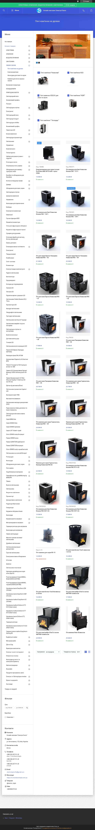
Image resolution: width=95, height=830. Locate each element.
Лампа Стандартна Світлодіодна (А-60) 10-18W (16, 366)
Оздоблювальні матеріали (14, 472)
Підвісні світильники (12, 273)
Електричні (9, 111)
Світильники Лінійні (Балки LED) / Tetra (16, 300)
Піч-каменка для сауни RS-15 (45, 552)
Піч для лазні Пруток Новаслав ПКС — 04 (47, 338)
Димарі (8, 184)
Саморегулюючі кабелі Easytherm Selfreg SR (16, 632)
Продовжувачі (10, 280)
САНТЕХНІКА (10, 61)
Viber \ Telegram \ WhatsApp (13, 818)
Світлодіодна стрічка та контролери (13, 330)
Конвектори (10, 265)
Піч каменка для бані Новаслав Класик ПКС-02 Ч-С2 (46, 510)
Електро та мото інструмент (15, 652)
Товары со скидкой (11, 689)
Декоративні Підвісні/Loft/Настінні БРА (17, 360)
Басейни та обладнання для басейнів (15, 176)
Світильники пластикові (13, 567)
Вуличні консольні (11, 335)
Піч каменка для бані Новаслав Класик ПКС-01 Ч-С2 (76, 466)
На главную (8, 41)
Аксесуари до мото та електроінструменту (13, 660)
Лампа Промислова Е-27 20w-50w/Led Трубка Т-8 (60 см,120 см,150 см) (15, 379)
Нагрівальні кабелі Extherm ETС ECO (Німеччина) (16, 606)
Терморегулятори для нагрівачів (16, 526)
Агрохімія (9, 669)
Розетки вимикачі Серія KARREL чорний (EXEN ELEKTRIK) (16, 583)
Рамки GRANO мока (12, 438)
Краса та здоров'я (12, 680)
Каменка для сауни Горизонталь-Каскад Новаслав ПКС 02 (47, 464)
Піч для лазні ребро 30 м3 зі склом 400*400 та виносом (47, 633)
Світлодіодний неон (12, 96)
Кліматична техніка (12, 656)
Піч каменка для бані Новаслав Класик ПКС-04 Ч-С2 (76, 510)
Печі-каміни (9, 468)
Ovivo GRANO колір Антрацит (15, 434)
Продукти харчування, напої (15, 673)
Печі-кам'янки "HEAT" (77, 95)
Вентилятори (10, 276)
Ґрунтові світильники (12, 552)
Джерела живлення (12, 196)
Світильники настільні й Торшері (16, 320)
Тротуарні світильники (13, 316)
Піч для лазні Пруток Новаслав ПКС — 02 (77, 297)
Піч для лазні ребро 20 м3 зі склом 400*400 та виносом (77, 592)
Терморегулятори (11, 622)
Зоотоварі (9, 684)
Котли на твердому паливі (14, 181)
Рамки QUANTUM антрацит (14, 445)
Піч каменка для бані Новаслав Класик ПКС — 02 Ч (46, 213)
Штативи (9, 560)
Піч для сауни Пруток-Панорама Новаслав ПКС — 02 (46, 256)
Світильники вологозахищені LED (16, 346)
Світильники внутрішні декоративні (13, 548)
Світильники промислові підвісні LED (16, 390)
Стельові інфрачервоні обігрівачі (16, 226)
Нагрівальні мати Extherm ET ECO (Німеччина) (16, 627)
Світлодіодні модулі (12, 119)
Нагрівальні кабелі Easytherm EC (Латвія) (16, 600)
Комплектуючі (10, 149)
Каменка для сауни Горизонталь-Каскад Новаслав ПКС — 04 (77, 423)
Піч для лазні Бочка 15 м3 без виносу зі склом (48, 592)
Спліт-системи (10, 261)
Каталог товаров (10, 46)
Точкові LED (9, 342)
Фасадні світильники (12, 308)
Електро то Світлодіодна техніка (16, 676)
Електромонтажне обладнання (16, 556)
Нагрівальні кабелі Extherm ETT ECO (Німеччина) (16, 612)
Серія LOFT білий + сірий (13, 430)
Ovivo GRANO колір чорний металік (17, 449)
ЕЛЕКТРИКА (10, 50)
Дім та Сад (9, 644)
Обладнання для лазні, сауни (15, 188)
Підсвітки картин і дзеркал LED (15, 295)
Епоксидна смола (11, 162)
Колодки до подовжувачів (14, 284)
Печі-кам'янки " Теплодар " (49, 120)
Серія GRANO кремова (13, 427)
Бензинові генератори (13, 85)
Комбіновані (10, 258)
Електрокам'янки (13, 72)
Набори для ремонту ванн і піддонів (14, 157)
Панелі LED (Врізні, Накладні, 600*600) (15, 351)
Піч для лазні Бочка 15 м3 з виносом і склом (78, 551)
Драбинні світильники (13, 543)
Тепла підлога (10, 152)
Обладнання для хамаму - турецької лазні (14, 170)
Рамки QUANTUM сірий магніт (15, 442)
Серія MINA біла (11, 419)
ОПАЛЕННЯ (9, 54)
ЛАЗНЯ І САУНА (11, 65)
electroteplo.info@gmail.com (15, 772)
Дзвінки (8, 564)
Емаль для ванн (11, 243)
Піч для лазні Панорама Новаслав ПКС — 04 (47, 382)
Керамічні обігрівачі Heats (14, 511)
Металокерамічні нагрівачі (14, 522)
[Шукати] (4, 11)
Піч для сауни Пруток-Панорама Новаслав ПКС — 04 (76, 256)
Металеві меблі (11, 641)
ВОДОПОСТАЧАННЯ (12, 57)
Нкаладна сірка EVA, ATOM (14, 355)
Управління (9, 145)
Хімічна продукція (11, 665)
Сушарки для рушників (13, 233)
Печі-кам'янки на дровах (15, 68)
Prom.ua (56, 826)
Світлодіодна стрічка (12, 107)
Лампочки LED (10, 130)
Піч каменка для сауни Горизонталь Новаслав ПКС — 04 (48, 423)
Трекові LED (9, 288)
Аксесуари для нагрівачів (14, 530)
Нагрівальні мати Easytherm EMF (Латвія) (16, 595)
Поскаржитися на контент (49, 828)
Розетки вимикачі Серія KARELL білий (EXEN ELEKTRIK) (16, 578)
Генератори (9, 507)
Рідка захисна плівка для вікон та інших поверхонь (16, 409)
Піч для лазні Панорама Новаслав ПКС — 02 (77, 341)
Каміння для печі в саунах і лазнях (16, 79)
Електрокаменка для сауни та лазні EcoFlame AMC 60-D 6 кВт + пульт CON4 (47, 171)
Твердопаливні (11, 254)
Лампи (8, 481)
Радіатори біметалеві (13, 504)
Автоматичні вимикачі (13, 398)
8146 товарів (70, 5)
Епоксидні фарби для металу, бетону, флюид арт (15, 238)
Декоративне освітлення (14, 500)
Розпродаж (9, 457)
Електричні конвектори (13, 211)
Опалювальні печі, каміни (14, 166)
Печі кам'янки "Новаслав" (50, 73)
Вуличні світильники (12, 485)
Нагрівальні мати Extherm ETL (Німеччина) (15, 617)
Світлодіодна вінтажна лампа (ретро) (15, 414)
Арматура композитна (13, 648)
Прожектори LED (11, 305)
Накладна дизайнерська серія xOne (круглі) (15, 572)
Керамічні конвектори (13, 222)
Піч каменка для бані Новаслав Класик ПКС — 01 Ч (76, 170)
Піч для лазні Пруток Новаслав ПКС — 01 (47, 297)
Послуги (8, 104)
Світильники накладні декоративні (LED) (17, 403)
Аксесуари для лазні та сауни (17, 75)
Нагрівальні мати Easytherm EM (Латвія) (16, 589)
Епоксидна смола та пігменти (15, 246)
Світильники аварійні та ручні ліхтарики (15, 324)
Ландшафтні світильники (14, 312)
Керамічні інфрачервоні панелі (15, 229)
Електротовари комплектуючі (15, 269)
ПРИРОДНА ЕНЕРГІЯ (12, 92)
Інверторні (9, 214)
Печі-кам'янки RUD (76, 73)
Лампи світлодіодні (12, 534)
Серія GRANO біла (11, 423)
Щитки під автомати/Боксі (14, 385)
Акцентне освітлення (12, 492)
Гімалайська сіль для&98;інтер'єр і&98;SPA (16, 476)
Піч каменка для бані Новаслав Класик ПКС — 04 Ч (76, 216)
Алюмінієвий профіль (13, 100)
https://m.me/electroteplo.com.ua (17, 777)
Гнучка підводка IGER (12, 218)
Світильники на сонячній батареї (16, 453)
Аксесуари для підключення (15, 203)
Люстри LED (10, 291)
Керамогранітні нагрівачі (14, 519)
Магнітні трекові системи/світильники (14, 538)
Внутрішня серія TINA (12, 395)
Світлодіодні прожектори (14, 137)
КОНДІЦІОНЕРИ (11, 89)
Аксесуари (9, 460)
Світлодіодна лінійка (12, 122)
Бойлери (9, 207)
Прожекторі (9, 496)
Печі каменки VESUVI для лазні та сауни (48, 96)
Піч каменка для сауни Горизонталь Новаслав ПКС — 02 (77, 382)
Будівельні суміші (11, 637)
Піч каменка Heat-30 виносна (75, 632)
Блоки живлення (11, 134)
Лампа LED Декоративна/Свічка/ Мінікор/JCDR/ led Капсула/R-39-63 (16, 372)
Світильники (10, 141)
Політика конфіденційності (64, 828)
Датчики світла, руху (12, 338)
